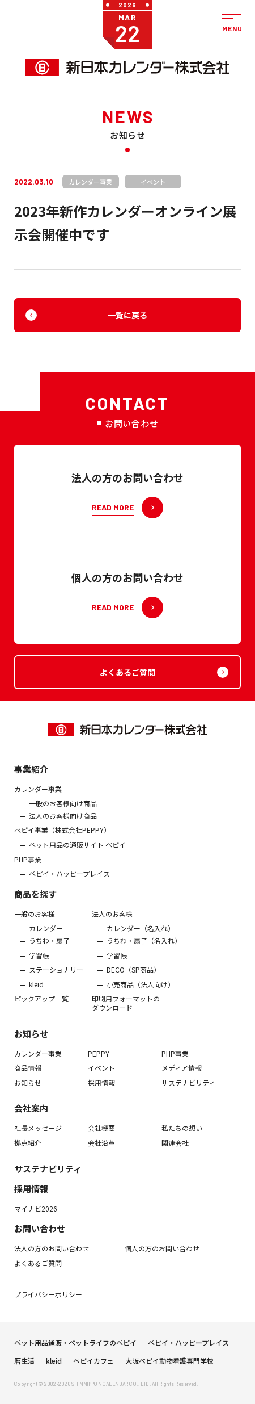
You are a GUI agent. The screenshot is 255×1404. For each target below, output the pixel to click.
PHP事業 (27, 871)
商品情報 (27, 1079)
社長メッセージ (38, 1140)
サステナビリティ (188, 1094)
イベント (101, 1079)
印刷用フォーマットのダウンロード (126, 1015)
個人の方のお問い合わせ (162, 1260)
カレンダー (46, 940)
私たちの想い (182, 1140)
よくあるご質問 (38, 1275)
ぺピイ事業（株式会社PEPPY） (62, 842)
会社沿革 (101, 1154)
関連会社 (175, 1154)
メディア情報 (182, 1079)
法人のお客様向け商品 (63, 827)
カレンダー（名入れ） (141, 940)
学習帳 (39, 967)
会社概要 (101, 1140)
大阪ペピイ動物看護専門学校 (169, 1367)
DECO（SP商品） (133, 981)
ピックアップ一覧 (41, 1011)
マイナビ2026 (35, 1220)
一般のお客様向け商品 (63, 815)
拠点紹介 (27, 1154)
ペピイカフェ (93, 1367)
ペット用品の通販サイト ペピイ (77, 856)
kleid (36, 996)
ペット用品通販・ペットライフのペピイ (75, 1349)
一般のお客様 (34, 926)
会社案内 (31, 1120)
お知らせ (31, 1045)
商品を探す (35, 906)
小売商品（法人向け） (141, 996)
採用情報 (101, 1094)
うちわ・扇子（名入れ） (144, 952)
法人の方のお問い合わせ (51, 1260)
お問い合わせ (39, 1240)
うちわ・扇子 (49, 952)
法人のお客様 (112, 926)
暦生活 (24, 1367)
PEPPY (98, 1065)
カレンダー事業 (38, 801)
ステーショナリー (56, 981)
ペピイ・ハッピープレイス (69, 885)
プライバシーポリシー (48, 1306)
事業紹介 (31, 781)
